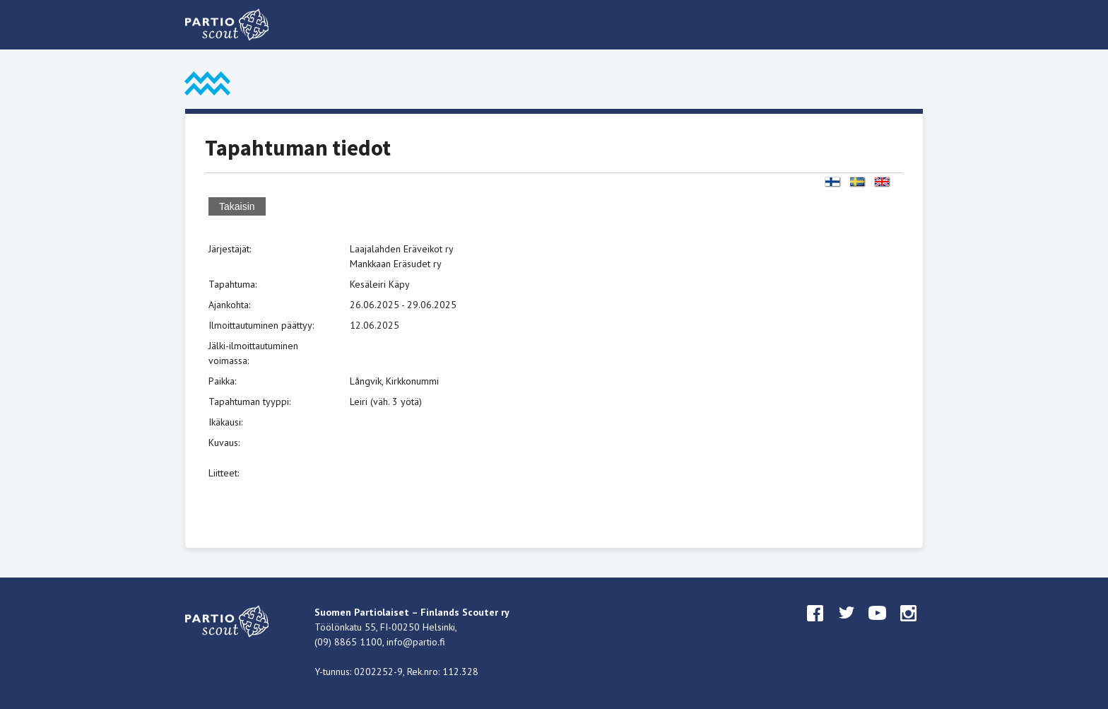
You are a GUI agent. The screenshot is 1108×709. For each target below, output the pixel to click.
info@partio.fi (416, 641)
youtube (878, 626)
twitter (846, 626)
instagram (909, 626)
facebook (815, 626)
